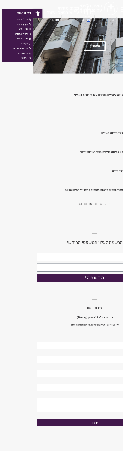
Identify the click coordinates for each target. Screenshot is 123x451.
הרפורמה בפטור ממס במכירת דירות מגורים (93, 133)
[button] (4, 13)
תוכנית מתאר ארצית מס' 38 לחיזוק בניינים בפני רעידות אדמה (82, 152)
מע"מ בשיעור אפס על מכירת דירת (99, 171)
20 (67, 204)
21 (62, 204)
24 (47, 204)
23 (52, 204)
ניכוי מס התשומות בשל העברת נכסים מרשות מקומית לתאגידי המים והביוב (75, 190)
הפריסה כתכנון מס (108, 114)
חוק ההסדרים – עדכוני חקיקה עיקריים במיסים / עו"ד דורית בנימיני (80, 95)
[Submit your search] (57, 18)
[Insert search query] (45, 18)
